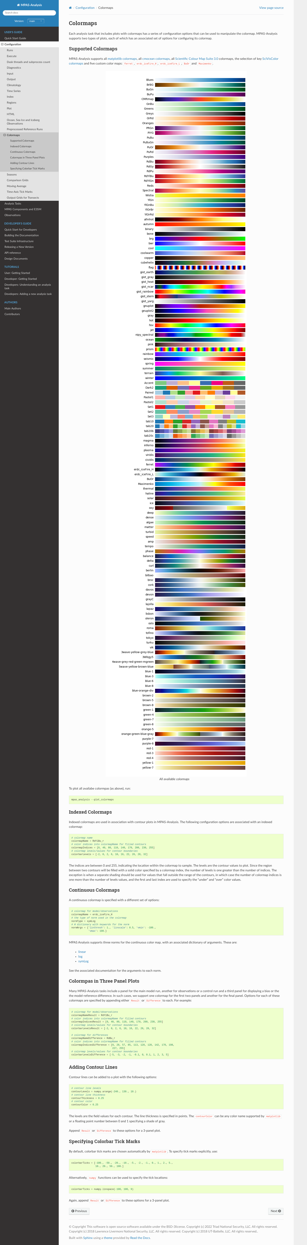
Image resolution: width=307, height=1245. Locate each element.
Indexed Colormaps (21, 146)
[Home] (70, 7)
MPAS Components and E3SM (23, 209)
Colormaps (12, 135)
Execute (11, 56)
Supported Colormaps (22, 141)
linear (82, 951)
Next (276, 1211)
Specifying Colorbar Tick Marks (27, 168)
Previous (79, 1211)
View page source (271, 7)
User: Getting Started (17, 273)
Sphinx (88, 1238)
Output (11, 79)
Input (10, 73)
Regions (11, 102)
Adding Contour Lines (22, 163)
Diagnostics (14, 67)
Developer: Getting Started (21, 278)
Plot (9, 108)
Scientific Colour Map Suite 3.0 (196, 58)
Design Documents (16, 258)
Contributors (12, 314)
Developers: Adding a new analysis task (28, 294)
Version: (29, 21)
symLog (83, 961)
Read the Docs (140, 1238)
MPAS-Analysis (31, 5)
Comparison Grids (17, 180)
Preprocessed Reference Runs (25, 129)
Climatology (14, 85)
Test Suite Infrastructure (19, 241)
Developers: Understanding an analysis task (28, 286)
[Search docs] (29, 13)
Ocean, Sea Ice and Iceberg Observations (23, 122)
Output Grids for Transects (23, 197)
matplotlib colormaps (122, 58)
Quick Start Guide (15, 38)
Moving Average (16, 186)
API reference (13, 252)
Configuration (11, 44)
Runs (10, 50)
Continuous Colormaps (22, 152)
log (80, 956)
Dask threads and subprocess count (28, 62)
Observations (13, 215)
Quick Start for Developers (21, 229)
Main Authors (13, 308)
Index (10, 96)
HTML (10, 114)
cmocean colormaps (156, 58)
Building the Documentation (22, 235)
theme (108, 1238)
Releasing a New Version (19, 246)
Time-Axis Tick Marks (20, 191)
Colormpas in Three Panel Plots (27, 157)
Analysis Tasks (13, 203)
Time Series (14, 91)
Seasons (12, 174)
